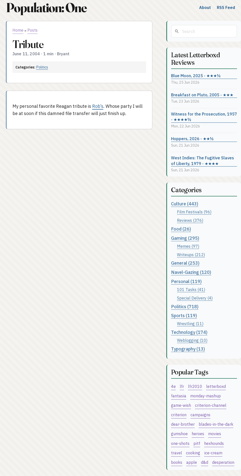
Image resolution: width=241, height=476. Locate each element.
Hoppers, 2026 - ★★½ (192, 138)
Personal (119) (186, 281)
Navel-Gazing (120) (191, 272)
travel (176, 452)
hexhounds (214, 443)
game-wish (181, 405)
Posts (32, 30)
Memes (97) (188, 246)
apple (191, 462)
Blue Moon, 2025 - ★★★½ (196, 75)
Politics (42, 67)
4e (173, 386)
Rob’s (97, 106)
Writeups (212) (191, 254)
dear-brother (183, 424)
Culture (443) (184, 204)
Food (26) (181, 229)
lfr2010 (195, 386)
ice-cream (213, 452)
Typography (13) (188, 349)
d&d (204, 462)
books (176, 462)
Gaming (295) (185, 238)
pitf (196, 443)
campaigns (200, 414)
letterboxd (216, 386)
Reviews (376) (190, 220)
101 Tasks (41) (191, 289)
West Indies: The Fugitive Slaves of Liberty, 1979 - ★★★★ (202, 160)
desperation (223, 462)
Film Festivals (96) (194, 211)
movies (214, 433)
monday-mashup (205, 395)
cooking (193, 452)
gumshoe (179, 433)
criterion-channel (210, 405)
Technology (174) (189, 332)
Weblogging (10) (192, 340)
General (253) (185, 263)
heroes (198, 433)
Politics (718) (184, 306)
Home (17, 30)
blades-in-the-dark (216, 424)
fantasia (178, 395)
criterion (178, 414)
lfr (182, 386)
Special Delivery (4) (195, 297)
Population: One (46, 7)
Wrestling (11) (190, 323)
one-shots (180, 443)
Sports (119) (184, 315)
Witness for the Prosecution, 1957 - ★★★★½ (204, 116)
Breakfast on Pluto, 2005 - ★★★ (202, 94)
